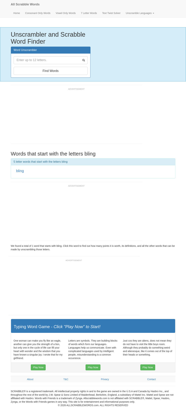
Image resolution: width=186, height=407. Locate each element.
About (30, 379)
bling (20, 171)
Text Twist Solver (111, 13)
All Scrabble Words (25, 4)
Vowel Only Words (66, 13)
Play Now (38, 367)
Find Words (51, 71)
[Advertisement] (74, 117)
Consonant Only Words (37, 13)
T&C (65, 379)
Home (16, 13)
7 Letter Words (89, 13)
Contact (151, 379)
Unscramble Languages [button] (140, 13)
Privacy (105, 379)
